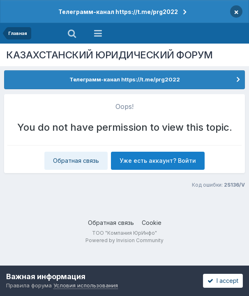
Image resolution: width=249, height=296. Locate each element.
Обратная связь (76, 160)
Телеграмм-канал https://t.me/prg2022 (118, 11)
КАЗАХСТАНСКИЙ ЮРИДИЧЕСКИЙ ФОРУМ (109, 55)
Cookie (151, 222)
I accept (223, 280)
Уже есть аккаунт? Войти (158, 160)
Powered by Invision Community (124, 240)
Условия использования (85, 285)
